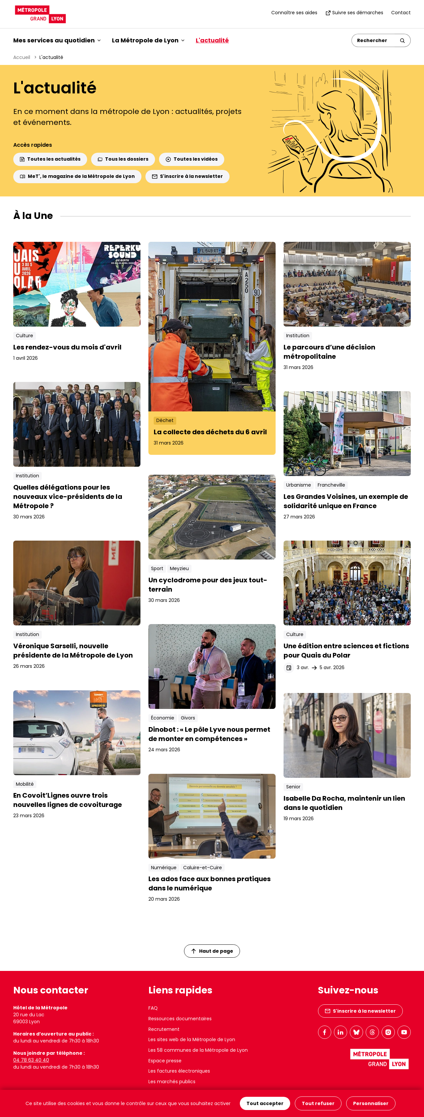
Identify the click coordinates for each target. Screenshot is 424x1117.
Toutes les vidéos (192, 159)
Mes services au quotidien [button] (57, 40)
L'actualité (212, 40)
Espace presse (165, 1060)
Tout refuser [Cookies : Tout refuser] (318, 1103)
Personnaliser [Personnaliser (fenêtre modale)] (371, 1103)
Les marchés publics (171, 1081)
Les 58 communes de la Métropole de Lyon (198, 1050)
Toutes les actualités (50, 159)
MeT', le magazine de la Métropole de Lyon (77, 176)
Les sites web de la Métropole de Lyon (191, 1039)
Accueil (21, 57)
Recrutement (164, 1029)
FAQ (153, 1008)
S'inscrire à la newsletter (187, 176)
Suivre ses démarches (354, 12)
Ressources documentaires (180, 1018)
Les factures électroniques (179, 1071)
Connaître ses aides (294, 12)
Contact (401, 12)
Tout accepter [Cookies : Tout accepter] (265, 1103)
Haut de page (212, 951)
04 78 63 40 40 (31, 1060)
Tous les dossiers (123, 159)
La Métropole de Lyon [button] (148, 40)
